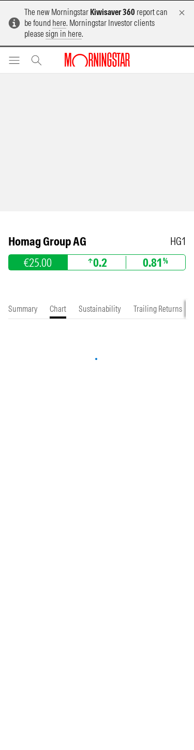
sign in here (64, 33)
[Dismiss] (182, 13)
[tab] (22, 309)
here (59, 23)
